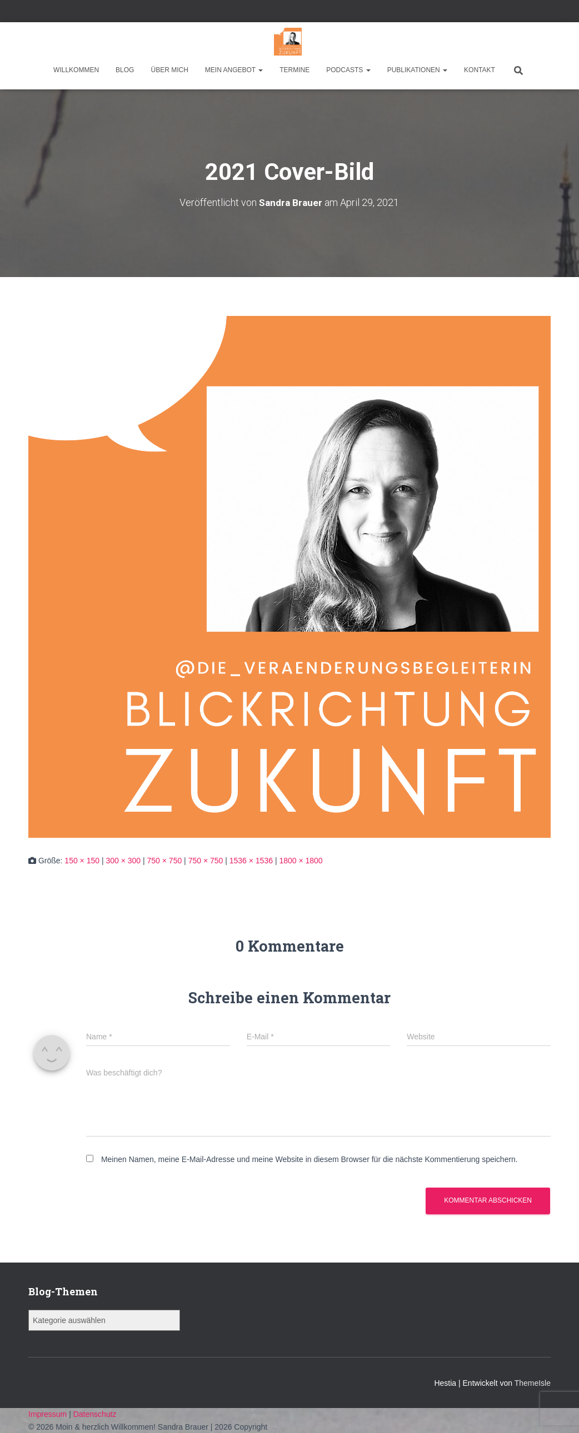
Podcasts (348, 70)
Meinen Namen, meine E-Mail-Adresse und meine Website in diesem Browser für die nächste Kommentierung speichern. (309, 1159)
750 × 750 (164, 860)
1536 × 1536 (251, 860)
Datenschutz (95, 1414)
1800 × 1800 (300, 860)
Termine (294, 70)
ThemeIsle (533, 1383)
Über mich (169, 70)
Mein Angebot (234, 70)
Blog (125, 70)
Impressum (48, 1414)
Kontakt (479, 70)
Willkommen (76, 70)
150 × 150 (81, 860)
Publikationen (417, 70)
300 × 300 (123, 860)
